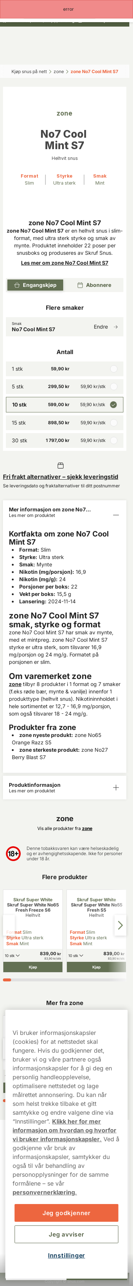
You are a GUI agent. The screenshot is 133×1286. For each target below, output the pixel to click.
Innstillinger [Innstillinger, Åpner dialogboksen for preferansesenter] (66, 1255)
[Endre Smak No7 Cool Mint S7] (64, 326)
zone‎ (59, 71)
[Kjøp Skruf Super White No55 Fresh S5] (96, 967)
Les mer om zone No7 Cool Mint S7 (64, 263)
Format (77, 932)
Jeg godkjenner (66, 1213)
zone (15, 684)
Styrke (13, 937)
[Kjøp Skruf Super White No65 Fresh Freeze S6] (32, 967)
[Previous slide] (9, 925)
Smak (12, 943)
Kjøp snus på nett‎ (29, 71)
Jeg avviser (66, 1234)
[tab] (7, 979)
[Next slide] (120, 925)
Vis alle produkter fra (64, 828)
